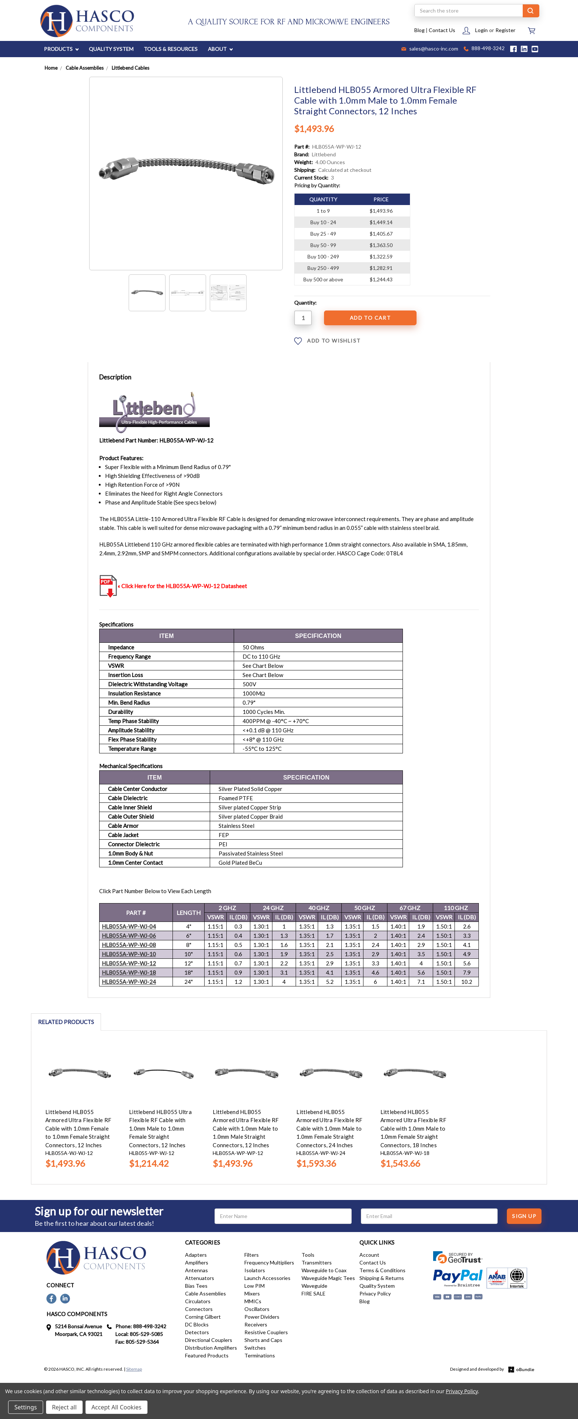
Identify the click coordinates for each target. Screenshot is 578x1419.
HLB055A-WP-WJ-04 (129, 926)
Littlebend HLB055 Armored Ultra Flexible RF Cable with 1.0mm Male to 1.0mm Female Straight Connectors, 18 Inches (413, 1128)
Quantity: (305, 302)
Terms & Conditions (382, 1270)
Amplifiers (196, 1262)
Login (481, 30)
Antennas (196, 1270)
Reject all (64, 1407)
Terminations (259, 1355)
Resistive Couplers (266, 1332)
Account (369, 1255)
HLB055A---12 (129, 963)
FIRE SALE (313, 1293)
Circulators (197, 1301)
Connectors (199, 1309)
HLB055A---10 (129, 954)
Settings (25, 1407)
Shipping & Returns (381, 1278)
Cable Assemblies (205, 1293)
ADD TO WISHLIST (327, 341)
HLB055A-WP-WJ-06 (129, 935)
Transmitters (317, 1262)
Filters (251, 1255)
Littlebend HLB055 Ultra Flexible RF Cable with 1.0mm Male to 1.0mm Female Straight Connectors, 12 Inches (160, 1128)
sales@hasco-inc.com (429, 49)
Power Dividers (261, 1317)
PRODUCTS (61, 49)
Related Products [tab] (66, 1022)
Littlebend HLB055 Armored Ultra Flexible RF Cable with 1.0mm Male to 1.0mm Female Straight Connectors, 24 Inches (329, 1128)
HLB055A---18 (129, 972)
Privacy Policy (375, 1293)
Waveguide (314, 1286)
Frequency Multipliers (269, 1262)
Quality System (377, 1286)
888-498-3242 (484, 48)
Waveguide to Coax (324, 1270)
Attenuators (199, 1278)
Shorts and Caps (263, 1340)
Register (505, 30)
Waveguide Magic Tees (328, 1278)
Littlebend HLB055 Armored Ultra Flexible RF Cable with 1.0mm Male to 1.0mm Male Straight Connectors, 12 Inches (246, 1128)
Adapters (196, 1255)
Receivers (255, 1324)
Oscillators (256, 1309)
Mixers (252, 1293)
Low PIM (254, 1286)
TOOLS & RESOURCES (171, 49)
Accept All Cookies (116, 1407)
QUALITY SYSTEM (111, 49)
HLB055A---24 (129, 981)
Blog (419, 30)
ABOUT (220, 49)
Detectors (197, 1332)
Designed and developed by (492, 1369)
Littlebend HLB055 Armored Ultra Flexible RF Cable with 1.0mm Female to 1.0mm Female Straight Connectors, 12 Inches (78, 1128)
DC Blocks (197, 1324)
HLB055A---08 (129, 944)
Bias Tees (196, 1286)
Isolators (254, 1270)
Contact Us (442, 30)
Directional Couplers (208, 1340)
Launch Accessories (267, 1278)
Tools (308, 1255)
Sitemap (134, 1369)
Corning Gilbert (203, 1317)
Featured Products (207, 1355)
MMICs (252, 1301)
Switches (255, 1348)
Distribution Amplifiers (211, 1348)
